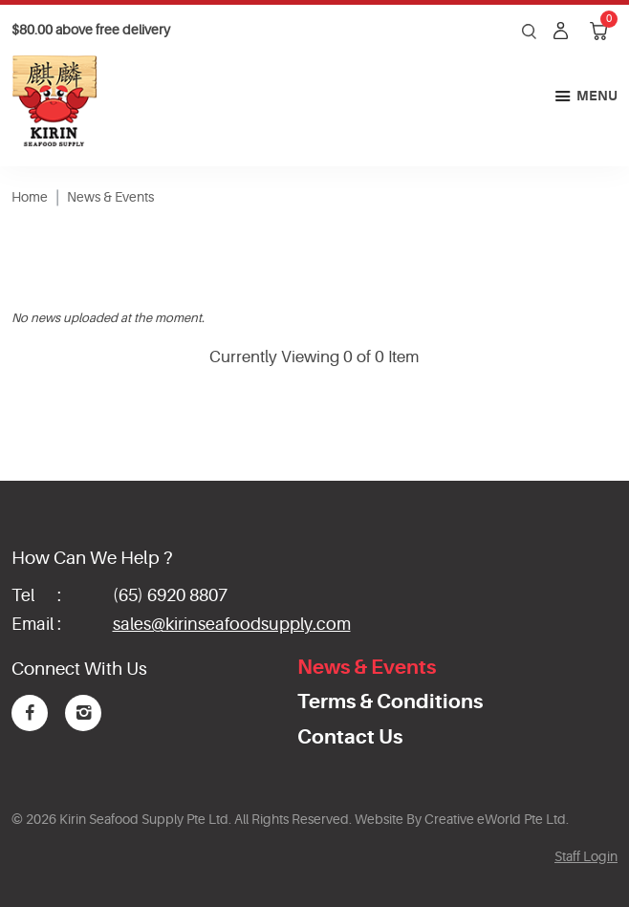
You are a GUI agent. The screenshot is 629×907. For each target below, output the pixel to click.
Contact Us (349, 736)
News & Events (110, 197)
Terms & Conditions (390, 701)
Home (29, 197)
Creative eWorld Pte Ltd (495, 819)
